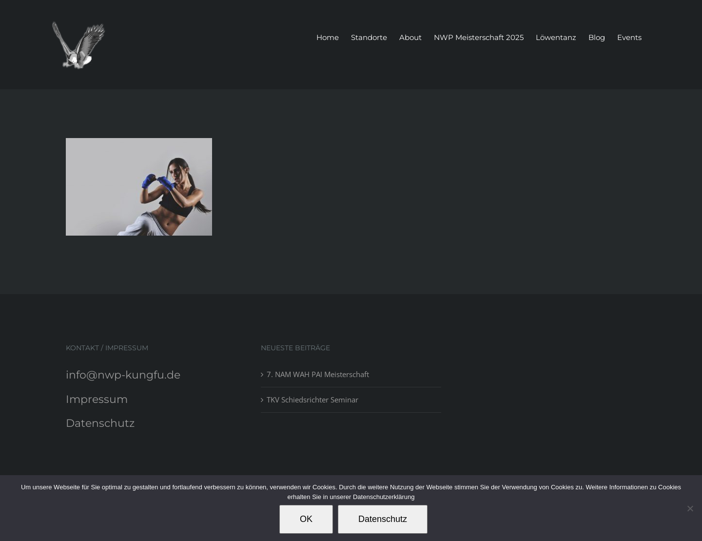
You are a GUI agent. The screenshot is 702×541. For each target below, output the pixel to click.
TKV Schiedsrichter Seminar (312, 399)
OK (306, 519)
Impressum (97, 399)
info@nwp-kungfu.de (123, 374)
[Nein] (690, 508)
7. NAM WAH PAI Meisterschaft (318, 374)
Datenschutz (100, 423)
